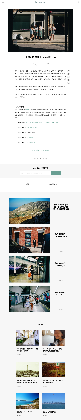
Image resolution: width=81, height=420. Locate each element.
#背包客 (38, 150)
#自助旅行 (33, 150)
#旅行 (48, 150)
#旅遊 (45, 150)
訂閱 (56, 173)
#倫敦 (42, 150)
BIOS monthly (33, 65)
